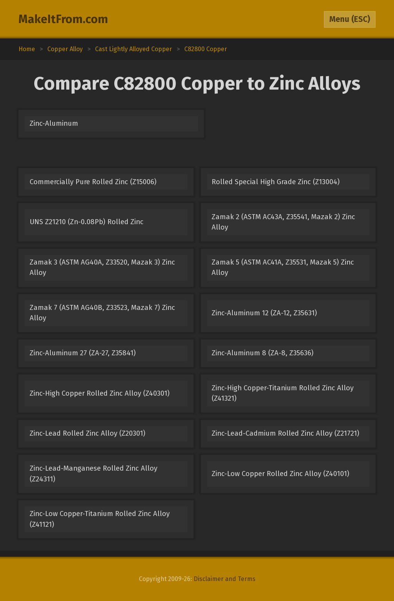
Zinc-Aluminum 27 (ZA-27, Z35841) (83, 353)
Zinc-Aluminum (54, 123)
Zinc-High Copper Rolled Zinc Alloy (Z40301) (100, 393)
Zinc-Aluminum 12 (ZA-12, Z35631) (264, 313)
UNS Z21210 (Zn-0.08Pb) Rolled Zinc (87, 222)
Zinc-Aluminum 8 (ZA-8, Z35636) (263, 353)
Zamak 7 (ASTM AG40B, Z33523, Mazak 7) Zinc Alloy (102, 312)
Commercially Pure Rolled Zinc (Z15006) (93, 182)
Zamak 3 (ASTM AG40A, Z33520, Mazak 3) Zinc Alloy (102, 267)
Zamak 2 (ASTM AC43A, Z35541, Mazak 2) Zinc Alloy (283, 222)
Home (26, 49)
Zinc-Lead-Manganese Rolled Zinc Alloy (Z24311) (93, 473)
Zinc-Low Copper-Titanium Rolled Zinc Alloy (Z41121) (100, 518)
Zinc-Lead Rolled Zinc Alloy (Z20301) (87, 433)
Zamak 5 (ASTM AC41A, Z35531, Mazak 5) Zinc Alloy (283, 267)
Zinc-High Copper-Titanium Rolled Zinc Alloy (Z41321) (283, 393)
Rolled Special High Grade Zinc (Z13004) (276, 182)
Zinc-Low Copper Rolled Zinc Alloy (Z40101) (280, 473)
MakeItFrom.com (63, 19)
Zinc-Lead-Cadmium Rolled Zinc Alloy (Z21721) (285, 433)
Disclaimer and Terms (224, 579)
